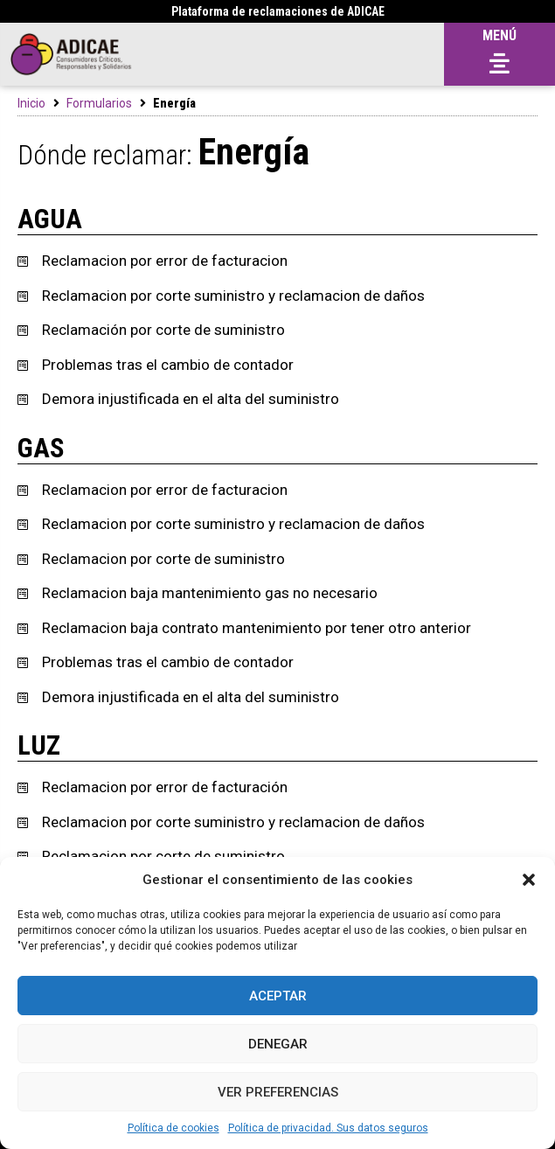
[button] (529, 879)
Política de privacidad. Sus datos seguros (328, 1128)
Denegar (278, 1044)
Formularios (99, 103)
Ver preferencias (278, 1092)
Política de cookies (173, 1128)
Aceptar (278, 996)
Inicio (31, 103)
